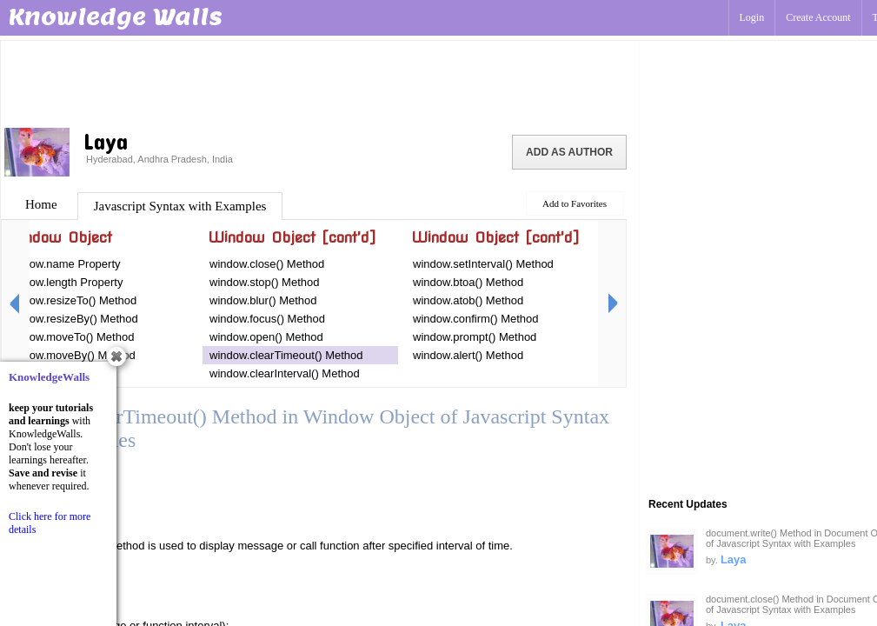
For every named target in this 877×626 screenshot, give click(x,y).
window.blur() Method (263, 300)
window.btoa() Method (468, 282)
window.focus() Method (267, 318)
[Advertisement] (319, 82)
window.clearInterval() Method (284, 373)
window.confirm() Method (476, 318)
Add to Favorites (574, 203)
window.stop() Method (264, 282)
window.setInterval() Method (483, 263)
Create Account (818, 17)
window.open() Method (266, 336)
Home (41, 204)
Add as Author (569, 152)
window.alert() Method (468, 355)
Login (752, 17)
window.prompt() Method (474, 336)
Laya (734, 559)
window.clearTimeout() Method (286, 355)
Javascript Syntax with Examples (180, 206)
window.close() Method (266, 263)
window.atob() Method (468, 300)
